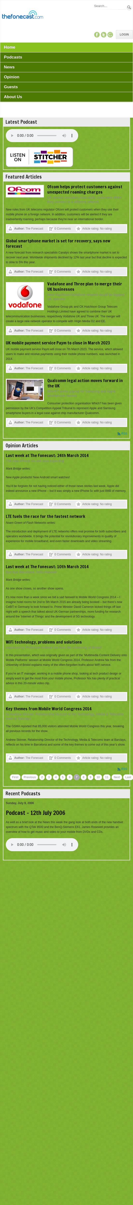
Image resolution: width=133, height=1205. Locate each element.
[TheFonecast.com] (22, 15)
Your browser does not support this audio (42, 135)
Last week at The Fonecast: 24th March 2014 (47, 455)
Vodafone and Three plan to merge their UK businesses (84, 286)
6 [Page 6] (69, 777)
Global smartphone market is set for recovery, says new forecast (58, 243)
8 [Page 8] (83, 777)
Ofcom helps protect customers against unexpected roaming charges (84, 189)
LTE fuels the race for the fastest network (45, 516)
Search (129, 7)
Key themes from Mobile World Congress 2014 (48, 708)
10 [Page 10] (98, 777)
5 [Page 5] (63, 777)
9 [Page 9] (90, 777)
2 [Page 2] (42, 777)
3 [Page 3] (49, 777)
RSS (124, 433)
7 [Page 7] (76, 777)
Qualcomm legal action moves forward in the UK (85, 383)
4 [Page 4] (56, 777)
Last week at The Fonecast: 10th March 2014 (47, 566)
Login (124, 34)
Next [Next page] (117, 777)
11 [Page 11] (106, 777)
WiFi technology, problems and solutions (44, 642)
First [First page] (15, 777)
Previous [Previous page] (30, 777)
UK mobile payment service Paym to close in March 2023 (58, 343)
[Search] (109, 6)
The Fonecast (34, 228)
